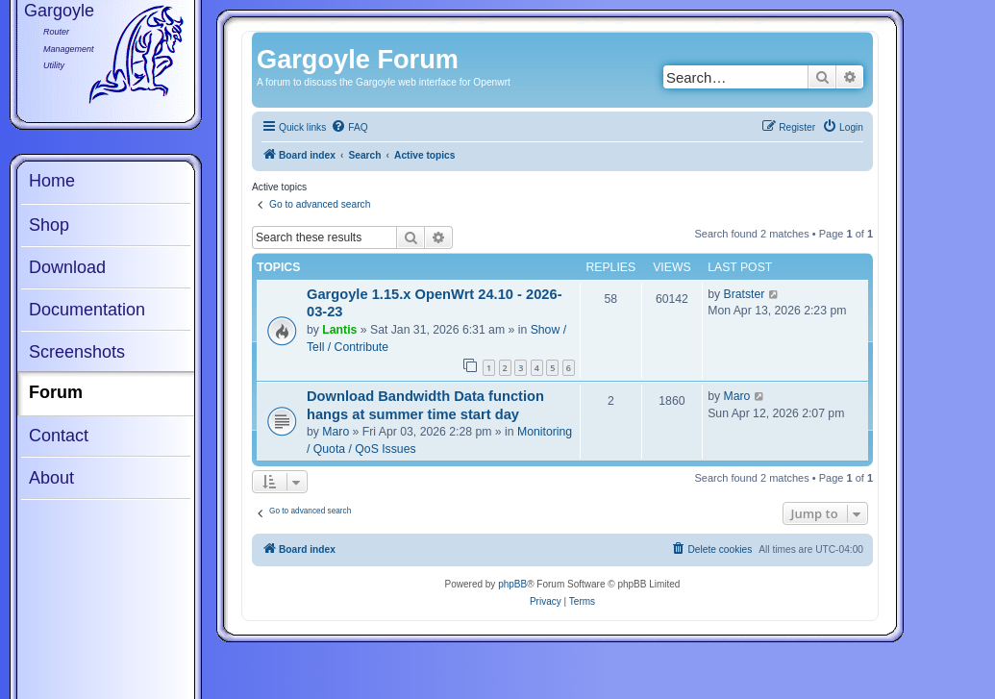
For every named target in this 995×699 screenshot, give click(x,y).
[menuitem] (349, 127)
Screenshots (77, 352)
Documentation (87, 309)
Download (67, 267)
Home (52, 180)
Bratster (744, 294)
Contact (58, 435)
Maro (335, 431)
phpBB (512, 584)
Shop (49, 225)
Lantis (339, 330)
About (51, 477)
